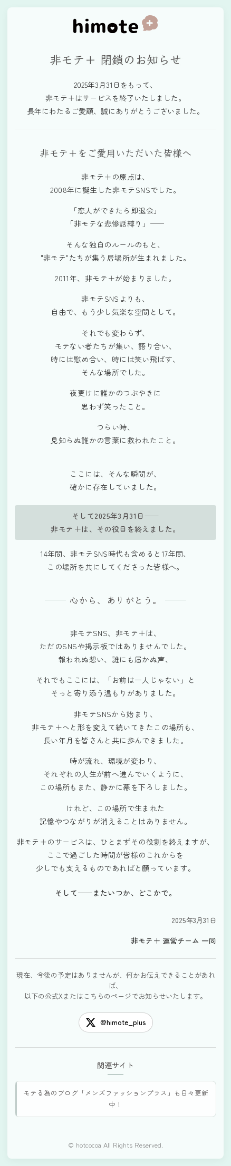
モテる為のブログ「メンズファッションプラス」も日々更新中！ (115, 1099)
